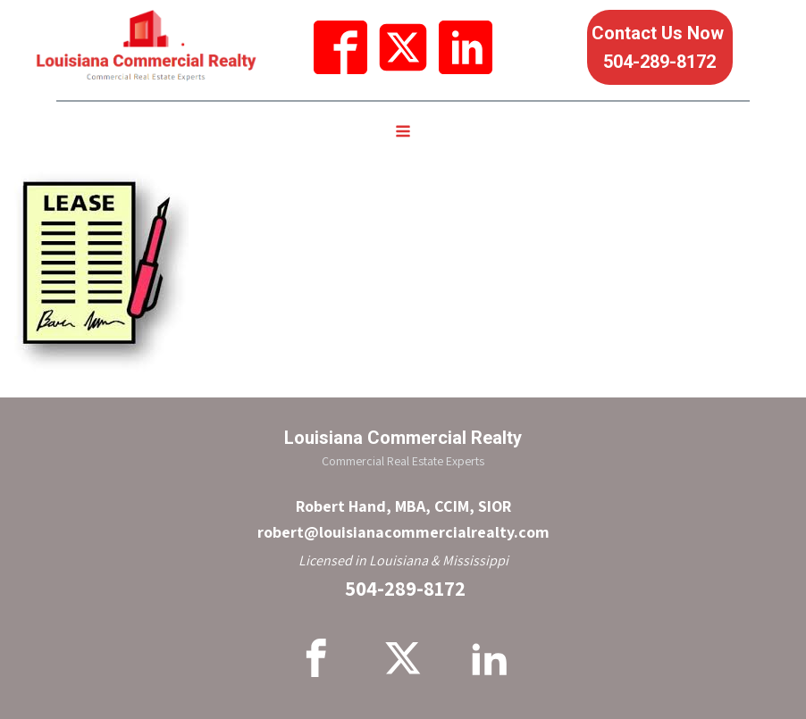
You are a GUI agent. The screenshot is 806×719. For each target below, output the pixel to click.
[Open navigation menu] (403, 133)
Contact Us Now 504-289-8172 (660, 47)
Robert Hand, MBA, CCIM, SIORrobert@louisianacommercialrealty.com (403, 519)
